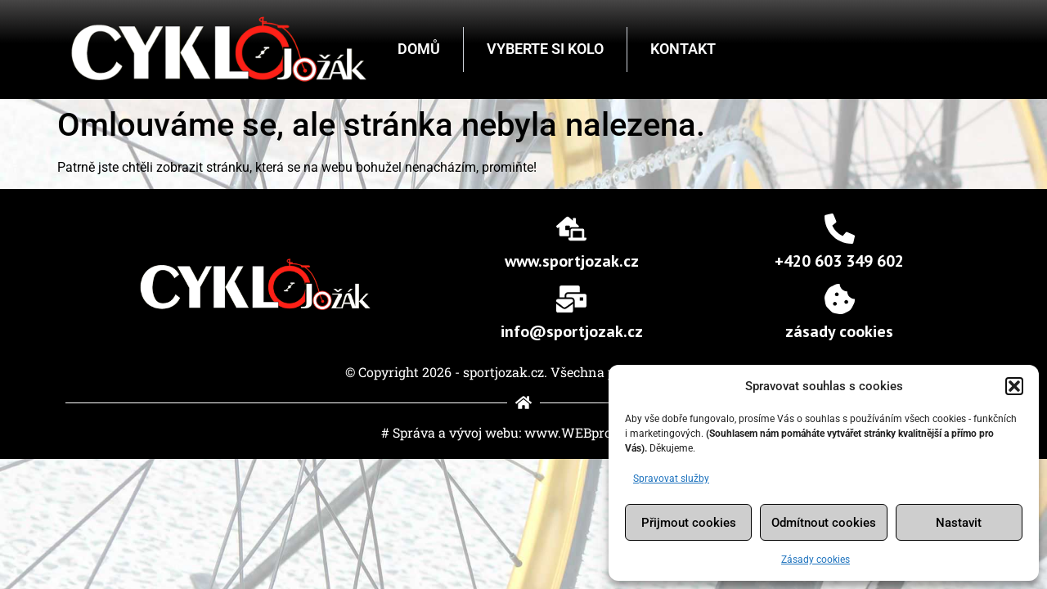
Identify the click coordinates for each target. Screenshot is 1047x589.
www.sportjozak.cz (572, 261)
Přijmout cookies (688, 522)
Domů (419, 48)
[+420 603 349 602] (840, 229)
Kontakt (683, 48)
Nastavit (959, 522)
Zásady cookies (815, 559)
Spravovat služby (671, 478)
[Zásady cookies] (840, 299)
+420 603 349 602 (839, 261)
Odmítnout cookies (823, 522)
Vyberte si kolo (545, 48)
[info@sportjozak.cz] (571, 299)
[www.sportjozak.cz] (571, 229)
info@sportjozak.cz (572, 331)
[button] (1014, 386)
